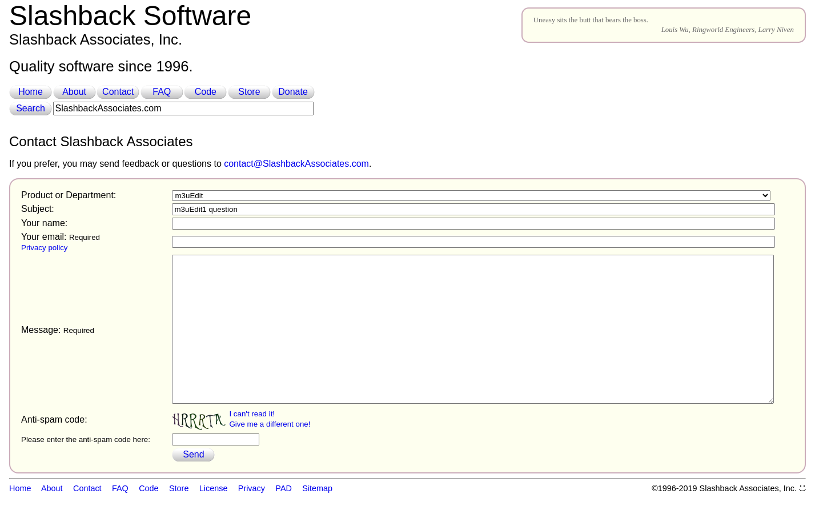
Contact (118, 92)
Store (249, 92)
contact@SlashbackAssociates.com (296, 163)
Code (205, 92)
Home (30, 92)
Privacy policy (44, 247)
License (213, 517)
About (74, 92)
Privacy (251, 517)
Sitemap (317, 517)
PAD (283, 517)
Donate (293, 92)
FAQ (161, 92)
